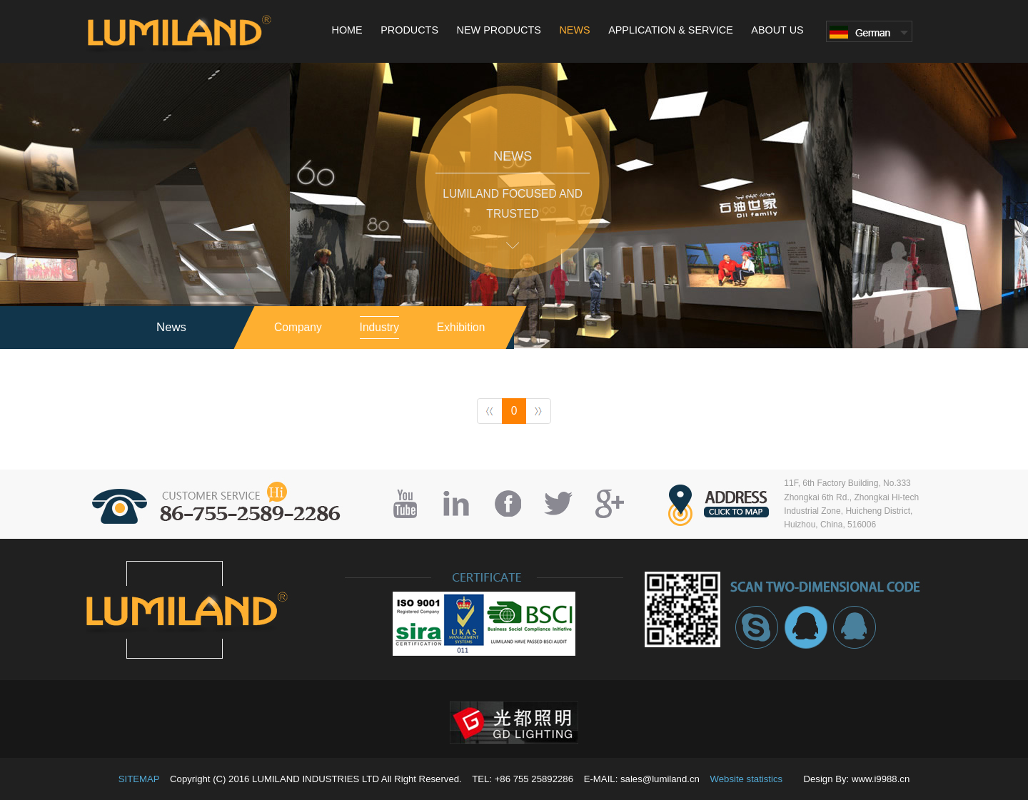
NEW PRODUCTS (499, 30)
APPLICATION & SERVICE (670, 30)
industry (379, 327)
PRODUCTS (409, 30)
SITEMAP (139, 779)
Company (298, 327)
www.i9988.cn (880, 779)
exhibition (461, 327)
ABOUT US (777, 30)
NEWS (574, 30)
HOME (347, 30)
